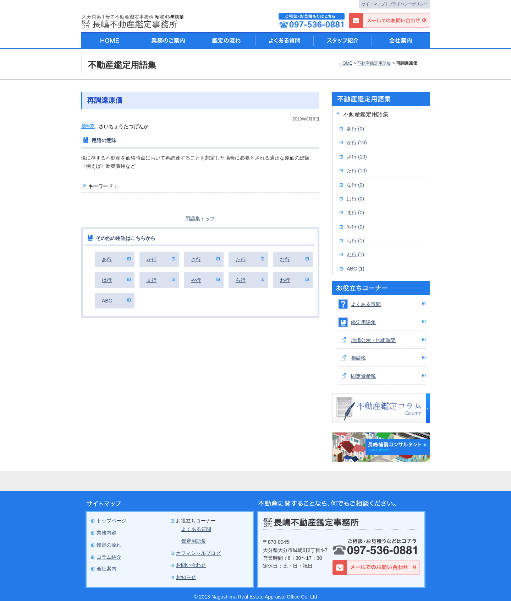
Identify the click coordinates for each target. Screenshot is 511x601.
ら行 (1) (355, 240)
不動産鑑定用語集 (374, 63)
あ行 (107, 259)
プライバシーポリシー (408, 4)
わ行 (285, 280)
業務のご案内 (168, 40)
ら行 (241, 280)
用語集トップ (200, 218)
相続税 (358, 358)
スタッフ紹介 (343, 40)
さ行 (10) (357, 157)
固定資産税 (363, 376)
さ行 (196, 259)
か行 (151, 259)
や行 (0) (355, 227)
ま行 (151, 280)
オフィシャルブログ (198, 553)
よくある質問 (366, 304)
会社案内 (401, 40)
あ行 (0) (355, 129)
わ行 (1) (355, 254)
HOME (345, 63)
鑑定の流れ (226, 40)
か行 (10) (357, 142)
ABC (107, 301)
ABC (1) (355, 269)
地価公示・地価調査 (373, 340)
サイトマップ (373, 4)
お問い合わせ (191, 565)
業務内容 (106, 533)
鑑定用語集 (363, 322)
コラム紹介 (109, 557)
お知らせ (186, 577)
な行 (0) (355, 185)
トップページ (111, 521)
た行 (241, 259)
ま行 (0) (355, 212)
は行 (107, 280)
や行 (196, 280)
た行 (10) (357, 170)
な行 (285, 259)
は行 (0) (355, 199)
